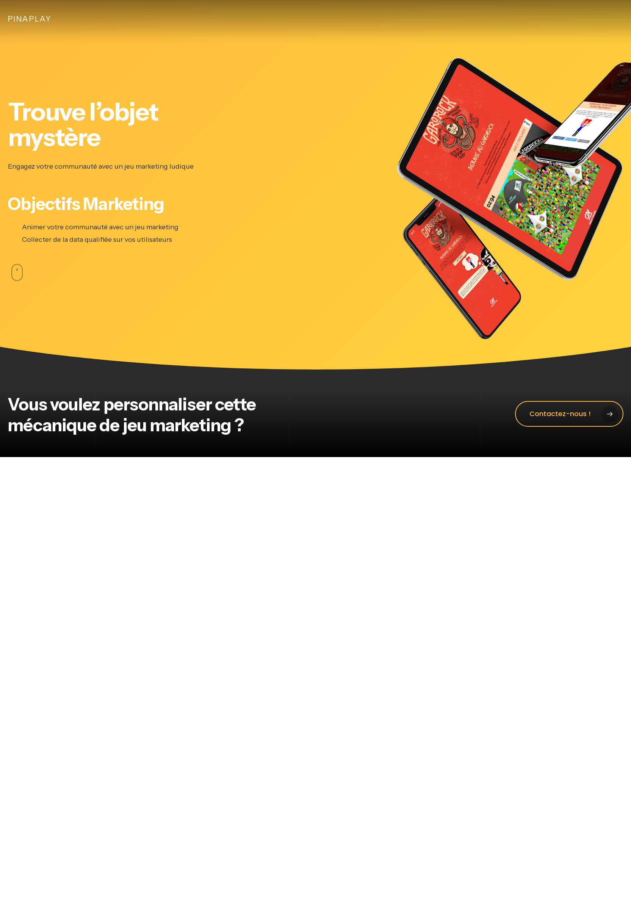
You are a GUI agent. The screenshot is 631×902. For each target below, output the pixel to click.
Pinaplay (30, 19)
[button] (569, 414)
